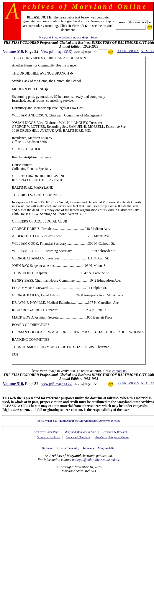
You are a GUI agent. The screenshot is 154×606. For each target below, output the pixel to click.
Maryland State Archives (54, 37)
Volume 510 (13, 51)
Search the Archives (48, 437)
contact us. (119, 371)
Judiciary (88, 448)
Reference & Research (115, 431)
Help (85, 37)
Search (94, 37)
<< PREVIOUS (128, 51)
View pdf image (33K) (56, 51)
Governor (48, 448)
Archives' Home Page (46, 431)
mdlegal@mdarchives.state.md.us (95, 460)
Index (76, 37)
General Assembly (68, 448)
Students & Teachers (78, 437)
